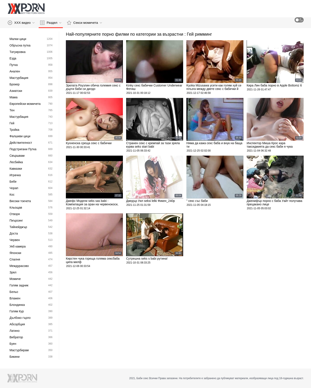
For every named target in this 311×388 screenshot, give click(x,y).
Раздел (50, 23)
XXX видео (21, 23)
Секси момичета (84, 23)
